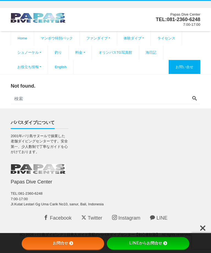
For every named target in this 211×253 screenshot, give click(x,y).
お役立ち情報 (28, 67)
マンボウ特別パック (57, 38)
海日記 (151, 52)
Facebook (57, 218)
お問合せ (63, 243)
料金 (78, 52)
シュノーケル (28, 52)
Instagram (126, 218)
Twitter (91, 218)
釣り (58, 52)
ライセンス (166, 38)
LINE (158, 218)
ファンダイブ (97, 38)
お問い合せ (184, 67)
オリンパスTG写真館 (115, 52)
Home (22, 38)
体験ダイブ (132, 38)
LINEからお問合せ (148, 243)
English (60, 67)
